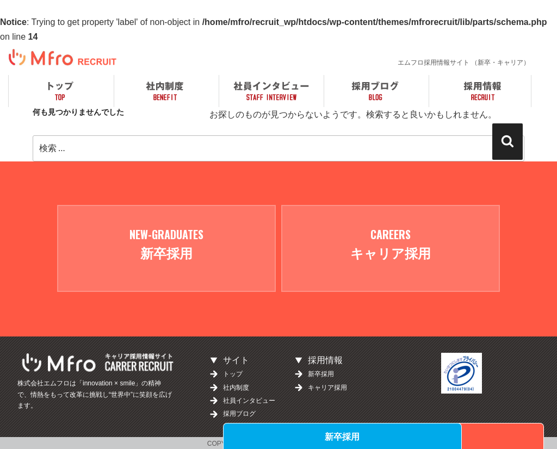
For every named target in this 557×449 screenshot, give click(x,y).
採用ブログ (239, 412)
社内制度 (236, 386)
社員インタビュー (249, 399)
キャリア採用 (484, 435)
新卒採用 (368, 435)
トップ (233, 373)
